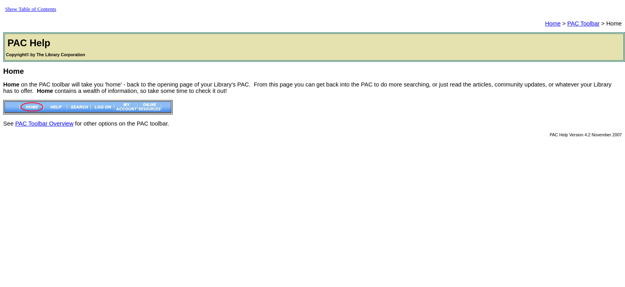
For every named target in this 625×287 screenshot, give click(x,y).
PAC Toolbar (583, 23)
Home (552, 23)
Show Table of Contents (30, 9)
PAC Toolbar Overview (44, 123)
